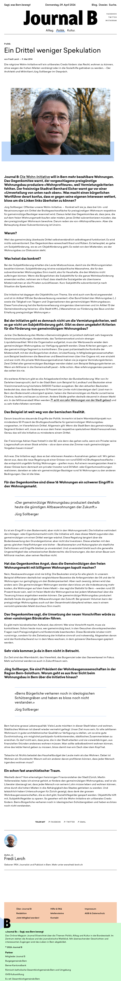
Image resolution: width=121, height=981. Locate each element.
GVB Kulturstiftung (14, 974)
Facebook (112, 14)
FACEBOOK (54, 822)
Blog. (95, 5)
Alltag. (50, 30)
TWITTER (69, 822)
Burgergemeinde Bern (16, 961)
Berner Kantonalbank (15, 966)
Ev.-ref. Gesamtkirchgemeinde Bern (22, 979)
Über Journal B (24, 909)
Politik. (60, 30)
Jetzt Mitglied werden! (27, 918)
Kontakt (54, 918)
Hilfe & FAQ (56, 909)
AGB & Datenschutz (95, 913)
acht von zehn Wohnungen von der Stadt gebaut (80, 400)
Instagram (111, 20)
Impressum (90, 909)
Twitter (112, 17)
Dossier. (103, 5)
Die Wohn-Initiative (35, 177)
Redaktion (21, 913)
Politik (7, 44)
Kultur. (71, 30)
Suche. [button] (113, 5)
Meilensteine (57, 913)
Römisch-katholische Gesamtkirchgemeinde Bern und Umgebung (38, 970)
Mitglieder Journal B (15, 957)
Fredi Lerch (13, 59)
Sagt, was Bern (17, 5)
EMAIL (82, 822)
